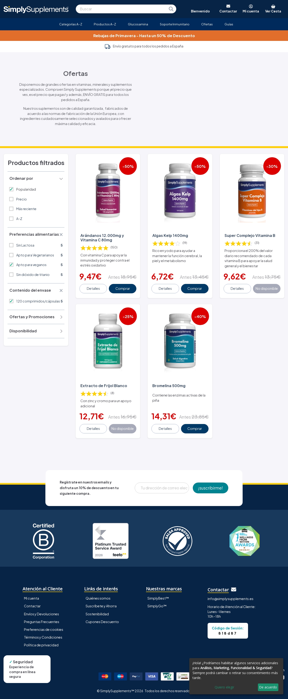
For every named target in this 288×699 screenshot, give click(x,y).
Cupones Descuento (102, 622)
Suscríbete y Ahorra (101, 606)
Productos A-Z (105, 24)
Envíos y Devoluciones (41, 614)
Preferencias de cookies (43, 629)
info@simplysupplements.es (230, 598)
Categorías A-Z (70, 24)
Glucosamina (138, 24)
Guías (229, 24)
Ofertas (207, 24)
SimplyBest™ (158, 598)
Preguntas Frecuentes (41, 622)
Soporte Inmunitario (174, 24)
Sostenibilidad (97, 614)
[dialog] (236, 676)
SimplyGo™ (157, 606)
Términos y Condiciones (43, 637)
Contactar (32, 606)
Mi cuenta (31, 598)
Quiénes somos (98, 598)
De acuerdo (268, 687)
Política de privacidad (41, 645)
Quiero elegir (224, 687)
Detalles (93, 288)
